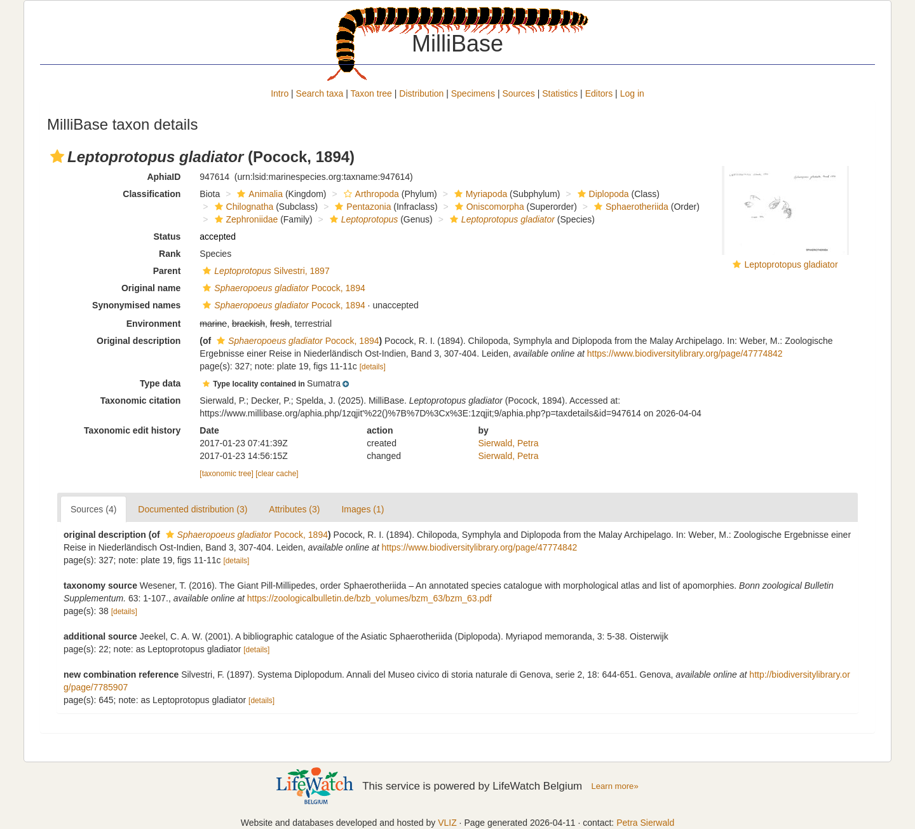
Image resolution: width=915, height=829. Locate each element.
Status (167, 236)
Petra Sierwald (645, 823)
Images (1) (362, 509)
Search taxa (320, 93)
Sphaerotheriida (629, 207)
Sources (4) (93, 509)
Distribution (421, 93)
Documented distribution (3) (192, 509)
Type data (160, 383)
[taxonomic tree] (227, 473)
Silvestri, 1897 (264, 271)
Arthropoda (370, 194)
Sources (518, 93)
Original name (150, 288)
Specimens (473, 93)
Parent (167, 271)
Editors (599, 93)
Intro (279, 93)
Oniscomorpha (488, 207)
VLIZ (447, 823)
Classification (151, 194)
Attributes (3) (294, 509)
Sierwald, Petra (508, 443)
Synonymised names (136, 305)
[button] (57, 156)
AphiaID (163, 177)
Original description (138, 341)
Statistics (560, 93)
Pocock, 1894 (282, 288)
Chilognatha (243, 207)
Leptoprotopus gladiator (790, 264)
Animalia (258, 194)
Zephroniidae (245, 219)
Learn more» (615, 786)
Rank (169, 254)
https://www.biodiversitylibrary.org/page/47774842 (685, 353)
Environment (153, 324)
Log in (632, 93)
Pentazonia (361, 207)
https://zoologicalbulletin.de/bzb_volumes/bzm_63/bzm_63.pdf (369, 598)
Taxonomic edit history (132, 430)
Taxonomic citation (140, 400)
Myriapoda (479, 194)
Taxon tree (371, 93)
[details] (373, 366)
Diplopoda (601, 194)
